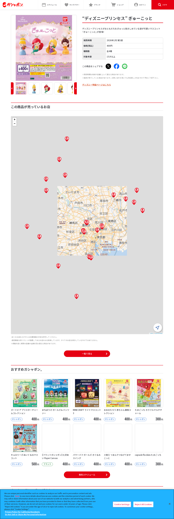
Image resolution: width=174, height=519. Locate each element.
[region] (87, 504)
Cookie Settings (122, 504)
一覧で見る (87, 353)
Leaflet (151, 333)
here (17, 496)
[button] (12, 88)
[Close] (170, 504)
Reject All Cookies (143, 504)
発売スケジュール (87, 474)
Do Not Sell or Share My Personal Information (25, 514)
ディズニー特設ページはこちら (96, 84)
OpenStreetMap (158, 333)
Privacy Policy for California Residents (22, 512)
